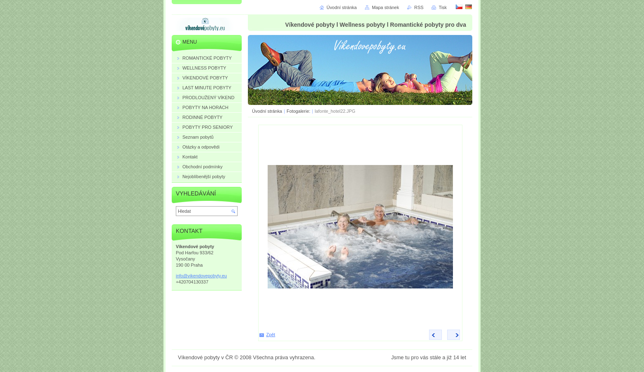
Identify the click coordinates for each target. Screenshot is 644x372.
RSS (418, 7)
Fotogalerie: (299, 111)
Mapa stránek (385, 7)
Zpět (270, 334)
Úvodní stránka (267, 111)
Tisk (443, 7)
